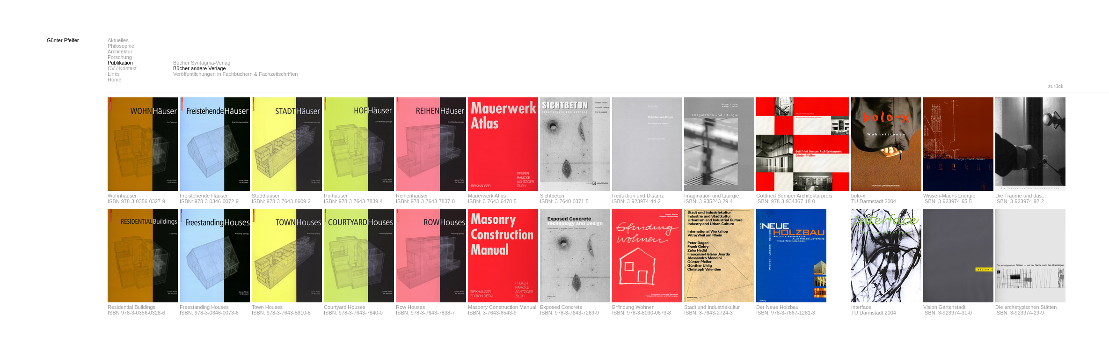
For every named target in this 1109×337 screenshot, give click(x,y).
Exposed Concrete (561, 307)
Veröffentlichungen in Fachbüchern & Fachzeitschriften (235, 74)
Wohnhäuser (122, 195)
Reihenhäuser (412, 195)
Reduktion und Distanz (638, 195)
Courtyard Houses (344, 307)
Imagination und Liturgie (711, 195)
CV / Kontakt (122, 68)
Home (114, 79)
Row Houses (410, 307)
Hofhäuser (336, 195)
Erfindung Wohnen (633, 307)
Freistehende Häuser (204, 195)
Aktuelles (118, 40)
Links (114, 74)
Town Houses (267, 307)
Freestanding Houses (204, 307)
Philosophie (121, 46)
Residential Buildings (131, 307)
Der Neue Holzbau (777, 307)
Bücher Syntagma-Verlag (201, 63)
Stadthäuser (265, 195)
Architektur (120, 51)
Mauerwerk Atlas (487, 195)
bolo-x (858, 195)
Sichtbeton (552, 195)
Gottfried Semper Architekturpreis (794, 195)
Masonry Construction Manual (502, 307)
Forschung (120, 57)
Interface (861, 307)
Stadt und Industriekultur (712, 307)
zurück (1055, 86)
